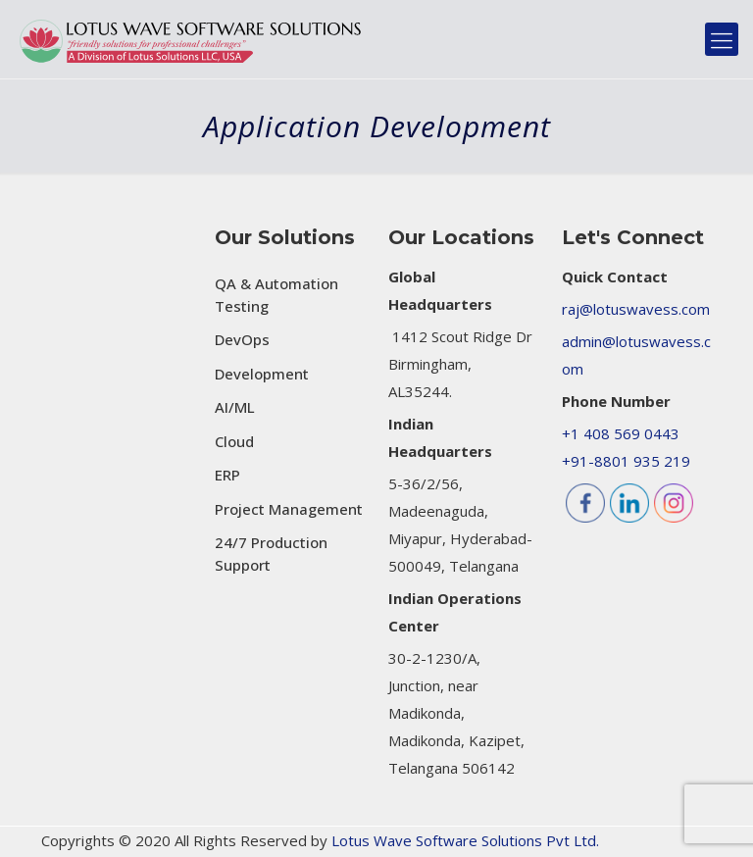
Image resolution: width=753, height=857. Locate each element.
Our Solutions (285, 237)
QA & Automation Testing (276, 295)
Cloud (234, 441)
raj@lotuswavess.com (636, 309)
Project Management (289, 509)
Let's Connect (633, 237)
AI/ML (235, 407)
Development (262, 373)
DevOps (242, 339)
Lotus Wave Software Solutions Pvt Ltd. (465, 840)
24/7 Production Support (271, 553)
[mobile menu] (721, 39)
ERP (227, 474)
